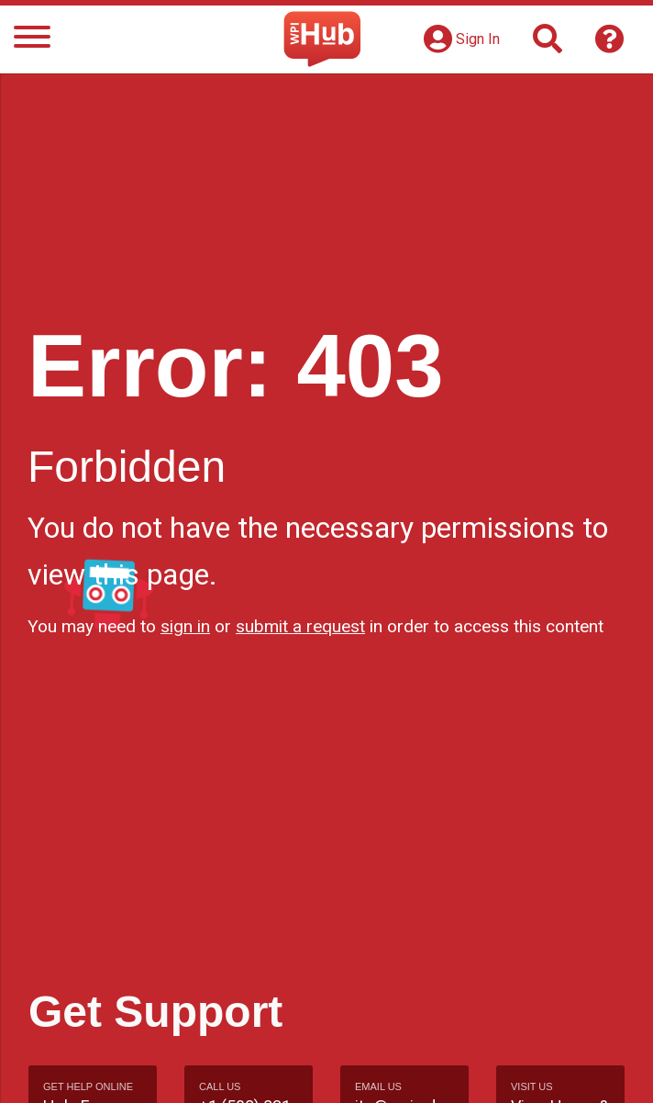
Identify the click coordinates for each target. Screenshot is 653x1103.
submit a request (300, 626)
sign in (185, 626)
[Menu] (32, 40)
